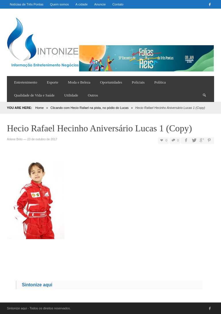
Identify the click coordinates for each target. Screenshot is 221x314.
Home (39, 107)
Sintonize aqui (37, 284)
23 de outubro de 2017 (42, 139)
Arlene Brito (14, 139)
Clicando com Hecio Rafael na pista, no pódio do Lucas (89, 107)
